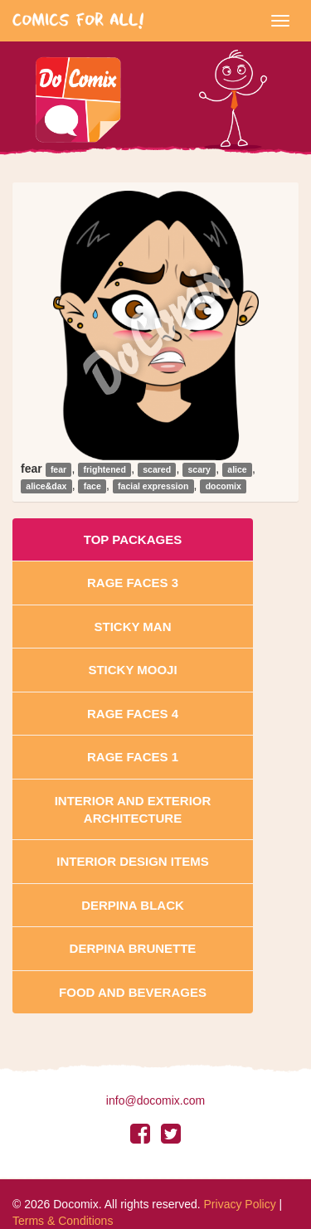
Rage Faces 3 (132, 583)
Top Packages (133, 539)
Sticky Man (132, 626)
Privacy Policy (240, 1204)
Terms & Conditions (62, 1220)
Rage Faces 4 (132, 714)
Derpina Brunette (133, 948)
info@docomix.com (155, 1100)
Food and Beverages (133, 992)
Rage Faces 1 (132, 757)
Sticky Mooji (132, 670)
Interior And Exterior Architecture (133, 809)
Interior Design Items (132, 861)
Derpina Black (132, 905)
